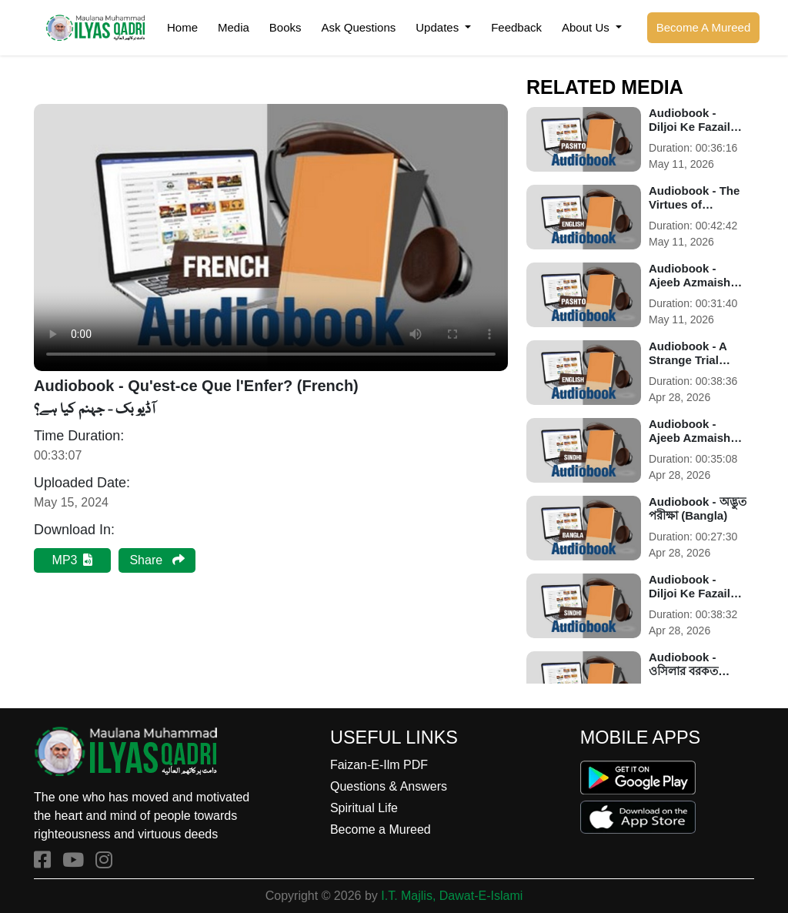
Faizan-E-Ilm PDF (379, 764)
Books (285, 27)
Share (156, 560)
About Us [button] (587, 27)
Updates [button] (439, 27)
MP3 (72, 560)
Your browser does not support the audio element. (271, 237)
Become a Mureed (380, 829)
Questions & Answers (388, 786)
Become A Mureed (703, 27)
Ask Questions (359, 27)
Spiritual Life (364, 807)
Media (233, 27)
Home (182, 27)
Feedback (516, 27)
